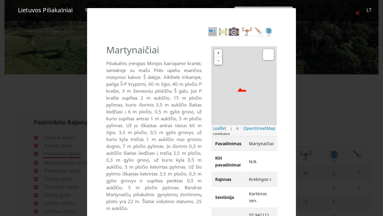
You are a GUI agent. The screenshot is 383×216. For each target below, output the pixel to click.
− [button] (218, 61)
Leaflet (219, 128)
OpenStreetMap (259, 128)
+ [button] (218, 53)
